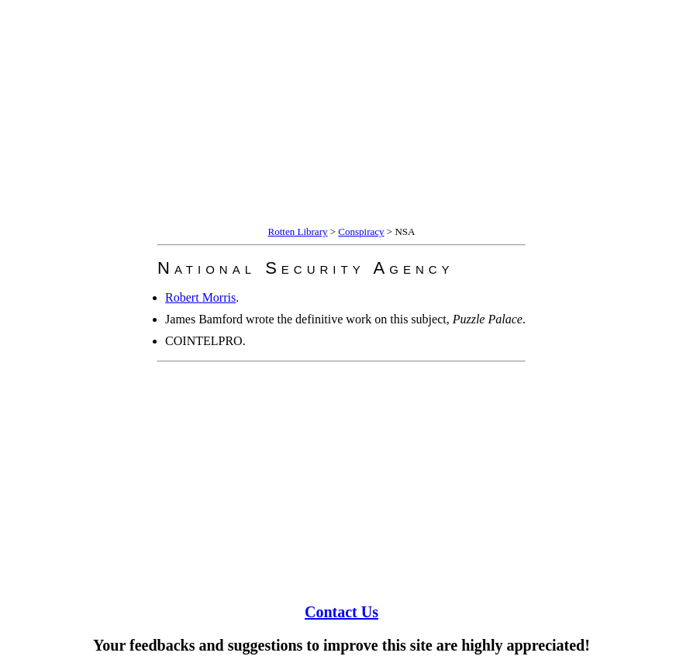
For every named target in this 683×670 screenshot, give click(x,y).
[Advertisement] (341, 114)
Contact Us (341, 611)
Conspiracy (361, 231)
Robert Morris (200, 297)
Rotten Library (298, 231)
